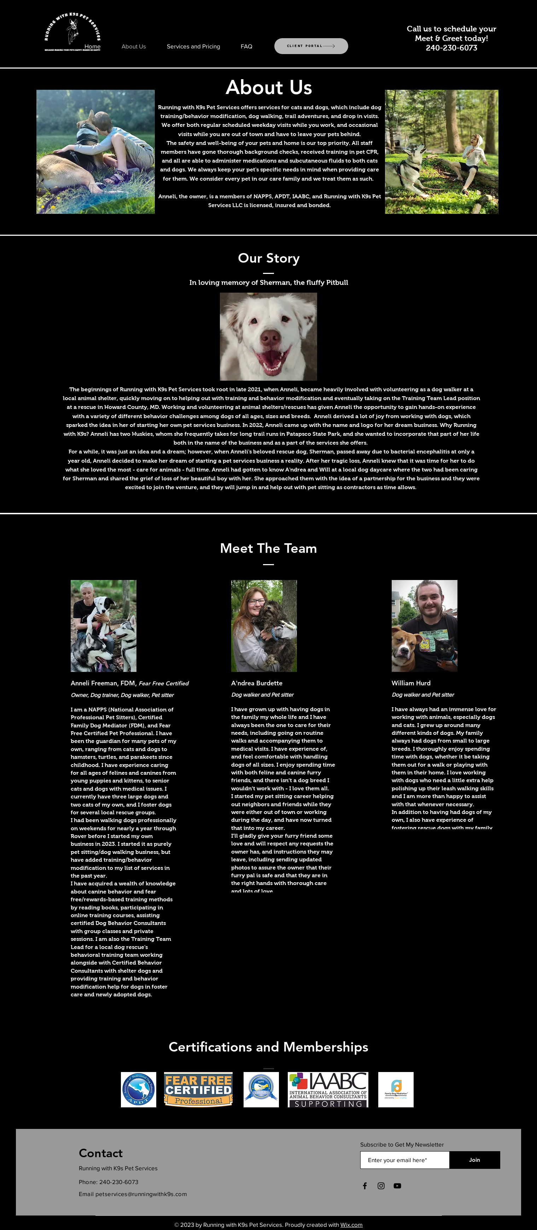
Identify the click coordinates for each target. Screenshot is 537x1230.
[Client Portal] (311, 46)
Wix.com (351, 1224)
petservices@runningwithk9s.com (141, 1193)
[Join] (474, 1160)
